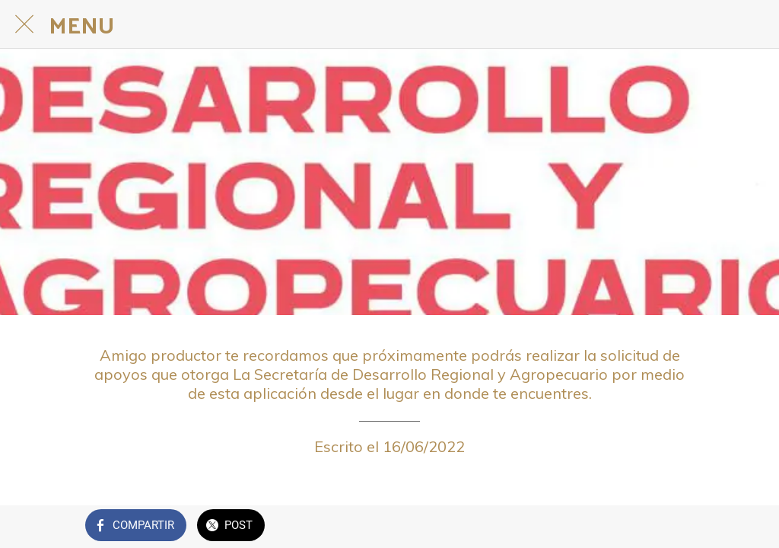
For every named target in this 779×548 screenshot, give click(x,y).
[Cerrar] (24, 24)
